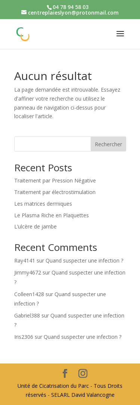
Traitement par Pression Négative (55, 180)
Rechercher (108, 144)
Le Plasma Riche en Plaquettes (51, 215)
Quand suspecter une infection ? (84, 260)
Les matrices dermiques (43, 203)
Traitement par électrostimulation (55, 192)
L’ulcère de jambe (35, 226)
